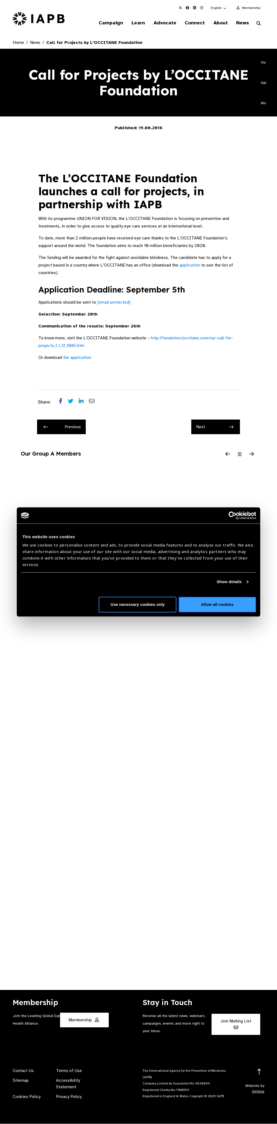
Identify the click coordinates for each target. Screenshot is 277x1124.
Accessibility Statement (68, 1084)
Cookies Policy (27, 1097)
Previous (62, 427)
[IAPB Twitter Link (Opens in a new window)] (180, 7)
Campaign (107, 23)
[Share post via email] (94, 402)
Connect (193, 23)
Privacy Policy (69, 1097)
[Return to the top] (259, 1072)
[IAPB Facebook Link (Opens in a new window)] (187, 7)
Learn (135, 23)
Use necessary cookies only (138, 604)
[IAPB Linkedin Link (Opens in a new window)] (194, 7)
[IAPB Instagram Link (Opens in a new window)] (201, 7)
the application (77, 357)
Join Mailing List (235, 1024)
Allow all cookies (217, 604)
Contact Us (23, 1071)
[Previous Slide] (228, 455)
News (242, 23)
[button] (218, 7)
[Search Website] (258, 24)
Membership (251, 8)
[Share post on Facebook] (63, 402)
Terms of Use (69, 1071)
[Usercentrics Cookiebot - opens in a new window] (232, 515)
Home (18, 43)
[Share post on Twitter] (73, 402)
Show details (229, 581)
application (189, 265)
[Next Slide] (252, 455)
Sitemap (21, 1080)
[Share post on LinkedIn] (84, 402)
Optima (258, 1091)
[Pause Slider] (240, 455)
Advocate (162, 23)
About (219, 23)
